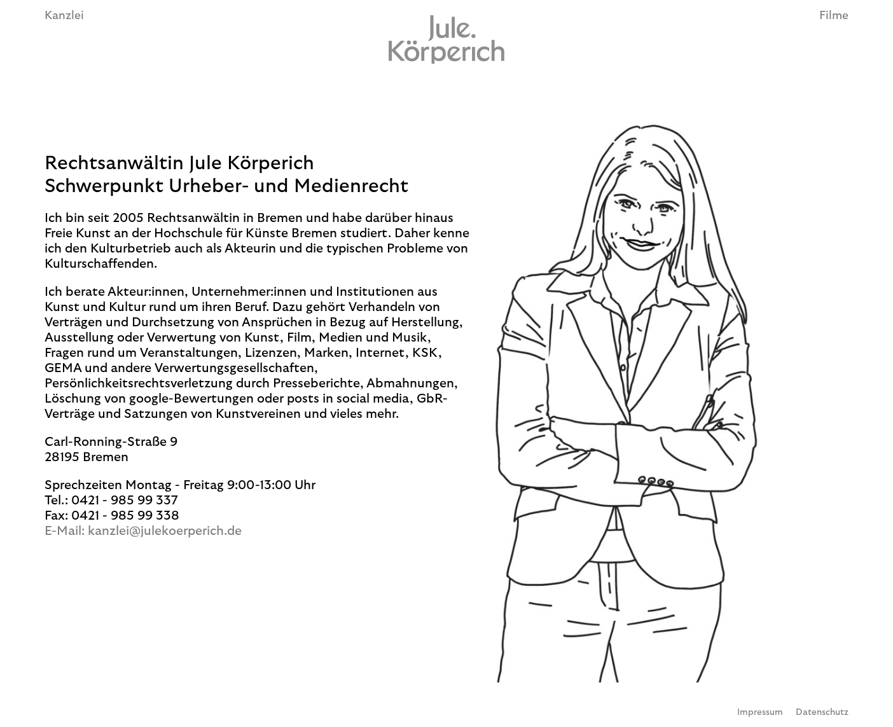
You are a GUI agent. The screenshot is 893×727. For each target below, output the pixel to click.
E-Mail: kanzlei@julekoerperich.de (143, 531)
